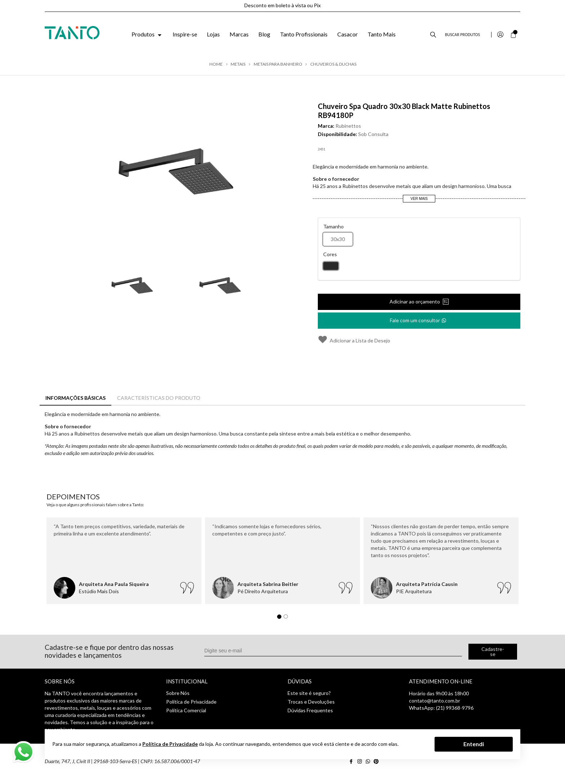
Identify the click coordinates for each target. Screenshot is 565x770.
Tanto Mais (382, 34)
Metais (238, 64)
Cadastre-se (492, 651)
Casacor (347, 34)
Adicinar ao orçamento (415, 301)
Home (216, 64)
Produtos (147, 34)
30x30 (338, 239)
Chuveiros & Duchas (333, 64)
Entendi (473, 743)
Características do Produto (158, 398)
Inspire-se (185, 34)
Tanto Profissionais (304, 34)
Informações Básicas (75, 398)
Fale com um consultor (418, 318)
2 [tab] (287, 618)
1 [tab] (281, 618)
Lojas (213, 34)
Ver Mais (419, 199)
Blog (264, 34)
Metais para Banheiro (278, 64)
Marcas (239, 34)
